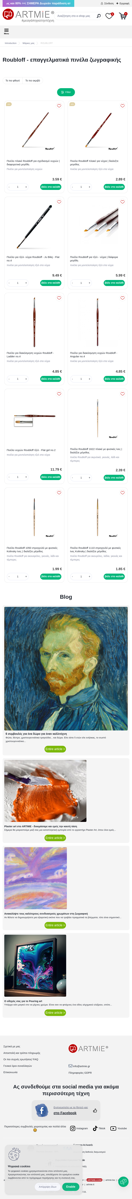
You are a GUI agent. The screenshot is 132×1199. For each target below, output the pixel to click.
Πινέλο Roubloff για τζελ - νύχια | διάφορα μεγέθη (94, 259)
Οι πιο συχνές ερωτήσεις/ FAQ (20, 1059)
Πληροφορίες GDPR (80, 1072)
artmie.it (90, 1184)
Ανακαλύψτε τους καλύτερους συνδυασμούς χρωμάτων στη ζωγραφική (46, 913)
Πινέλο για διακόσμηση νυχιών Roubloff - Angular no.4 (93, 354)
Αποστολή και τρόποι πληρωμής (21, 1052)
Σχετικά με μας (11, 1046)
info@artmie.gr (81, 1066)
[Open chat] (123, 1182)
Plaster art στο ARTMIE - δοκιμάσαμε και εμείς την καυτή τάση (40, 826)
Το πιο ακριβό (32, 80)
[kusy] (18, 187)
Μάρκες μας (29, 43)
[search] (99, 17)
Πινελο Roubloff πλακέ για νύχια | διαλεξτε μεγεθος (94, 162)
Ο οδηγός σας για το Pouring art (23, 1001)
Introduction (10, 43)
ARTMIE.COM (94, 1180)
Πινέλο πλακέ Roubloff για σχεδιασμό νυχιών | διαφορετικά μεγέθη (33, 162)
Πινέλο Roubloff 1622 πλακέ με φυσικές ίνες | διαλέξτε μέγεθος (96, 451)
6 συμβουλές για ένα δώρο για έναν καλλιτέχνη (36, 733)
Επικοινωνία (10, 1072)
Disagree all (48, 1187)
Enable (70, 1186)
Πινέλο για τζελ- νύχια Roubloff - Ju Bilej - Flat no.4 (33, 259)
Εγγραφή (124, 3)
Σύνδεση (109, 3)
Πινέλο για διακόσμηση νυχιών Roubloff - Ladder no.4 (30, 354)
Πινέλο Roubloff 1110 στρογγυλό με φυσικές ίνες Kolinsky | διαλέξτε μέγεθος (95, 549)
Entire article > (55, 749)
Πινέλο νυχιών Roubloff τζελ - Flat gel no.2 (31, 450)
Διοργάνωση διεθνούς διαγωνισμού (89, 1152)
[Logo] (28, 15)
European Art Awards (83, 1145)
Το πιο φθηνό (13, 80)
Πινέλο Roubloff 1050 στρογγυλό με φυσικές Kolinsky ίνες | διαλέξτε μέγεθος (32, 549)
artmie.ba (110, 1180)
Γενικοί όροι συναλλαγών (17, 1065)
